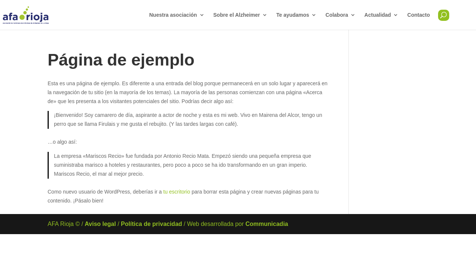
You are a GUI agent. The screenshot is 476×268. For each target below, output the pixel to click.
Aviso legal (100, 224)
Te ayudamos (292, 15)
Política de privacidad (151, 224)
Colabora (336, 15)
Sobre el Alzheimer (236, 15)
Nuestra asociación (173, 15)
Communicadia (266, 224)
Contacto (418, 15)
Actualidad (377, 15)
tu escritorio (176, 192)
